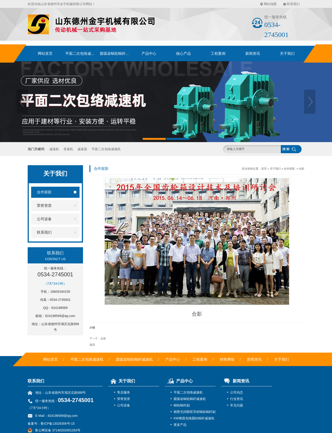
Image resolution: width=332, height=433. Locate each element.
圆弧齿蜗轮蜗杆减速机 (134, 359)
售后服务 (123, 392)
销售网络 (227, 359)
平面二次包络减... (79, 53)
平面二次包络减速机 (106, 149)
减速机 (54, 149)
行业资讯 (236, 399)
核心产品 (183, 53)
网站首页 (45, 53)
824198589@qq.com (60, 316)
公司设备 (123, 405)
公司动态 (236, 392)
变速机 (68, 149)
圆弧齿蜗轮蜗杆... (114, 53)
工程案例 (218, 53)
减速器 (82, 149)
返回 (92, 344)
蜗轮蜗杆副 (182, 405)
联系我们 (293, 4)
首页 (264, 168)
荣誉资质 (123, 399)
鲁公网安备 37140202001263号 (54, 430)
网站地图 (270, 4)
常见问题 (236, 405)
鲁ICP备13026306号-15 (58, 423)
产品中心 (149, 53)
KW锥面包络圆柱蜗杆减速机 (194, 418)
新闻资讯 (252, 53)
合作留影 (289, 168)
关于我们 (287, 53)
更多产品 (180, 425)
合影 (301, 168)
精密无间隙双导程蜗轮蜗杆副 (195, 412)
